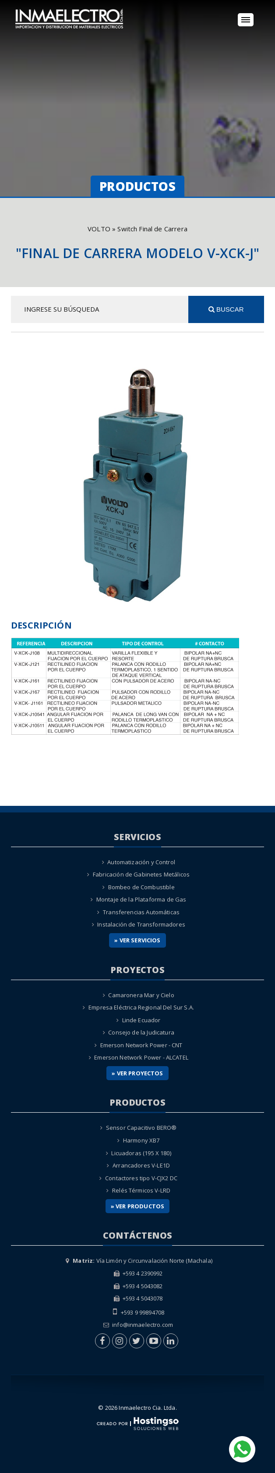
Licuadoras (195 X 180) (141, 1153)
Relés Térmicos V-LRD (141, 1190)
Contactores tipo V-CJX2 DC (141, 1178)
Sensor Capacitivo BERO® (141, 1128)
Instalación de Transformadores (141, 924)
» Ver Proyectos (137, 1073)
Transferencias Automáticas (141, 912)
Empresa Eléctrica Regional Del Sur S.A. (141, 1007)
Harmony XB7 (141, 1140)
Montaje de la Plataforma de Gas (141, 899)
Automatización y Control (141, 862)
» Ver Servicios (137, 940)
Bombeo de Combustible (141, 887)
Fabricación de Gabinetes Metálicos (141, 874)
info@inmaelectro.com (142, 1325)
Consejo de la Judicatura (141, 1032)
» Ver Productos (137, 1206)
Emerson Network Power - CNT (141, 1045)
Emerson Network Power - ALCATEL (141, 1057)
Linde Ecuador (141, 1020)
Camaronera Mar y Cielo (141, 995)
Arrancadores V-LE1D (141, 1165)
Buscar (226, 309)
